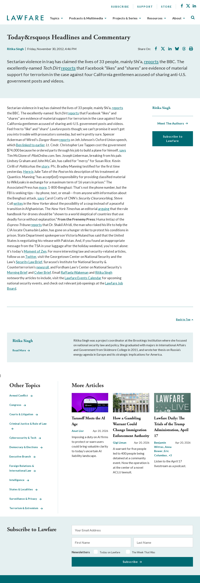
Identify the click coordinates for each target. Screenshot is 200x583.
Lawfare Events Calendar (83, 278)
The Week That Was (143, 552)
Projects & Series (125, 18)
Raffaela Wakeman (74, 272)
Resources (154, 18)
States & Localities (23, 489)
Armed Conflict (21, 395)
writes (18, 203)
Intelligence (19, 480)
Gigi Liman (119, 442)
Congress (17, 404)
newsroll (42, 267)
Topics (54, 18)
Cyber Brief (42, 272)
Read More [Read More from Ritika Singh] (19, 350)
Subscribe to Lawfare (172, 139)
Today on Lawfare (110, 552)
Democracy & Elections (26, 447)
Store (166, 6)
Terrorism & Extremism (26, 508)
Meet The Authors (170, 123)
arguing (103, 209)
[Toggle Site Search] (193, 17)
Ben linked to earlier (30, 145)
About (176, 18)
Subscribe (120, 6)
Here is (28, 172)
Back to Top (183, 319)
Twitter (30, 257)
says (122, 150)
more (43, 187)
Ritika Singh (15, 49)
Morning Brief (17, 272)
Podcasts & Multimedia (86, 18)
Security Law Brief (29, 262)
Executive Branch (22, 456)
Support (145, 6)
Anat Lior (78, 430)
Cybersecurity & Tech (25, 437)
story (45, 166)
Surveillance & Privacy (25, 498)
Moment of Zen (35, 251)
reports (151, 61)
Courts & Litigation (23, 414)
